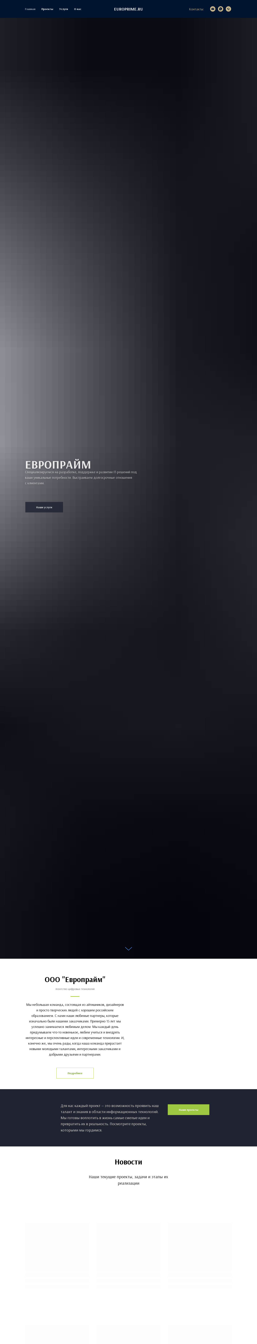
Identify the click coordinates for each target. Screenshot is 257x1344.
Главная (30, 9)
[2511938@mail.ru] (212, 9)
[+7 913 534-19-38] (228, 9)
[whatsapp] (220, 9)
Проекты (47, 9)
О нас (77, 9)
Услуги (63, 9)
